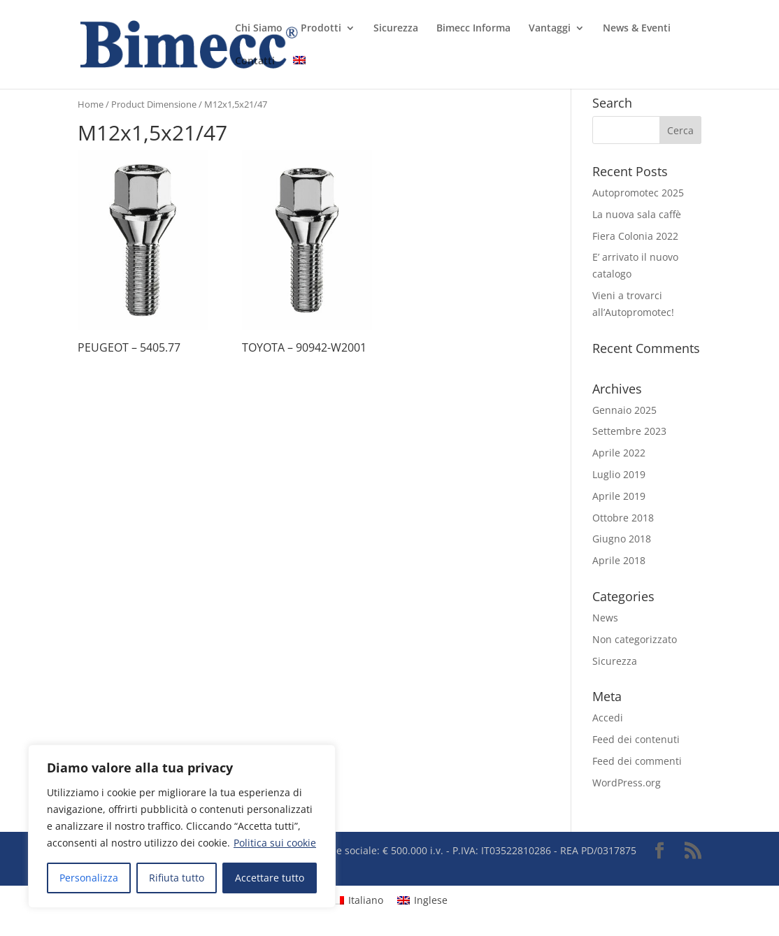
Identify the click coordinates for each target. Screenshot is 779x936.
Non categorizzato (634, 639)
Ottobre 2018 (623, 517)
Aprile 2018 (618, 560)
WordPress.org (626, 782)
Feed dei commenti (637, 761)
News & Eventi (637, 28)
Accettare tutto (269, 877)
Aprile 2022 (618, 452)
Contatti (255, 61)
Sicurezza (395, 28)
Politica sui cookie (275, 842)
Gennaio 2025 (624, 410)
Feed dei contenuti (636, 739)
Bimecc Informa (473, 28)
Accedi (607, 717)
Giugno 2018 (621, 538)
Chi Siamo (259, 28)
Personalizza (88, 877)
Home (90, 104)
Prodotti (321, 28)
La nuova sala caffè (636, 214)
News (605, 617)
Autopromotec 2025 (638, 192)
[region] (182, 826)
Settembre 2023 (629, 431)
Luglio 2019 (618, 474)
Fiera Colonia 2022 (635, 236)
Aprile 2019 (618, 496)
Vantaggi (550, 28)
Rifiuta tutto (176, 877)
